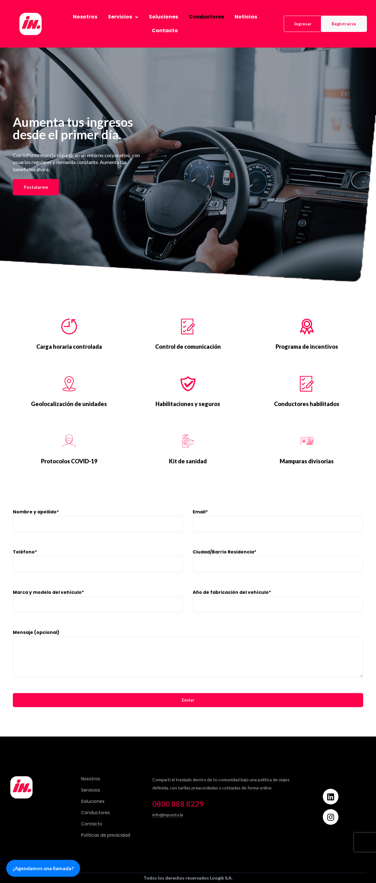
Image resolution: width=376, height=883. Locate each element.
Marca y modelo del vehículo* (98, 610)
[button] (303, 24)
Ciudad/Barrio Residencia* (278, 570)
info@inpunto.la (167, 814)
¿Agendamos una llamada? (43, 868)
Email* (278, 530)
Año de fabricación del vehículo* (278, 610)
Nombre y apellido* (98, 530)
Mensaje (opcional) (188, 663)
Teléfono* (98, 570)
